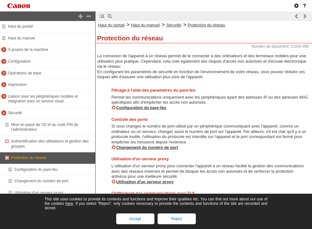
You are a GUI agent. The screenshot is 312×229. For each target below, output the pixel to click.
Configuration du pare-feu (36, 169)
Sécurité (15, 113)
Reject (176, 219)
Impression (17, 84)
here (69, 203)
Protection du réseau (28, 158)
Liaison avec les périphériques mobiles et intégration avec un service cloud (43, 99)
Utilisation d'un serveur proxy (38, 193)
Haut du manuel (21, 38)
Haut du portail (20, 26)
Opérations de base (24, 73)
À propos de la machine (28, 49)
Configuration (19, 61)
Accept (135, 219)
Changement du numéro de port (41, 181)
